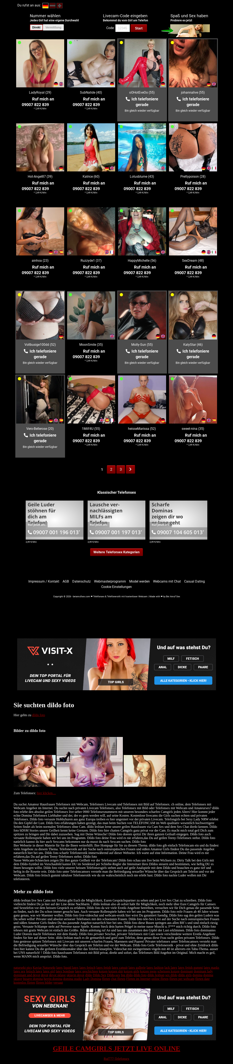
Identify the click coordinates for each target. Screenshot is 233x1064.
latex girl (49, 971)
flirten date (202, 979)
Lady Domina (92, 979)
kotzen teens (148, 971)
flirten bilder (44, 982)
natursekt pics (23, 967)
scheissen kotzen (168, 971)
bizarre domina (33, 979)
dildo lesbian (155, 975)
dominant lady (203, 971)
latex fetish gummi (190, 967)
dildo (88, 975)
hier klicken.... (46, 793)
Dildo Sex (99, 975)
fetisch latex (34, 971)
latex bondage (65, 971)
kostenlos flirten (24, 982)
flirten (106, 979)
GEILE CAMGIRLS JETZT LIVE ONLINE (116, 1048)
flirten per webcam (181, 979)
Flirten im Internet (138, 979)
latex (59, 967)
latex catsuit (120, 967)
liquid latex (71, 967)
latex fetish (103, 967)
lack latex (170, 967)
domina (197, 975)
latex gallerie (137, 967)
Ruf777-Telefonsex (116, 1058)
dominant (186, 971)
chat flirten (118, 979)
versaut (58, 982)
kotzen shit (116, 971)
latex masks (211, 967)
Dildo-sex (113, 975)
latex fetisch (87, 967)
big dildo (127, 975)
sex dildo (171, 975)
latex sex (19, 971)
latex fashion (155, 967)
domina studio (72, 979)
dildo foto (38, 715)
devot (44, 975)
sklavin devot (75, 975)
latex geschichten (86, 971)
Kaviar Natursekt (44, 967)
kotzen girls (131, 971)
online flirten (160, 979)
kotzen (103, 971)
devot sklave (57, 975)
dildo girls (185, 975)
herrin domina (53, 979)
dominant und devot (27, 975)
